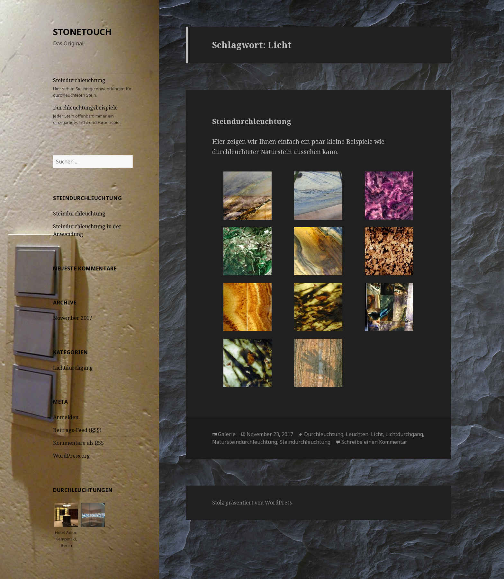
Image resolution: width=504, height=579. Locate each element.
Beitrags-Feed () (77, 430)
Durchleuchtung (323, 434)
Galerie (227, 434)
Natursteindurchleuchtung (244, 441)
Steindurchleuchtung (93, 87)
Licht (377, 434)
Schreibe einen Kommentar (374, 441)
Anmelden (65, 417)
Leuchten (357, 434)
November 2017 (72, 317)
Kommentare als (78, 443)
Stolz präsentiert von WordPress (252, 502)
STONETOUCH (82, 32)
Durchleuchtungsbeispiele (93, 115)
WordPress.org (71, 455)
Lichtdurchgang (73, 367)
